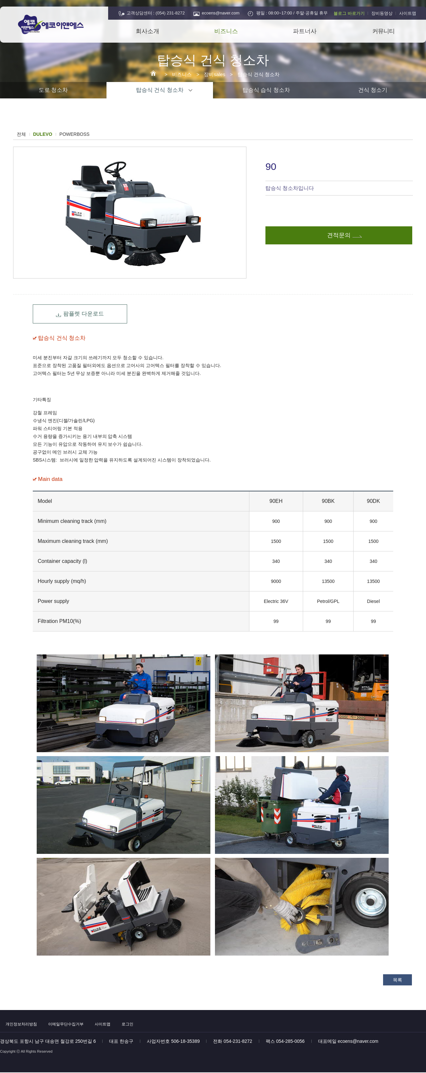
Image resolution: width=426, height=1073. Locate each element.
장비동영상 (382, 13)
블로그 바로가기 (349, 13)
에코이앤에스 (57, 25)
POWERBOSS (74, 134)
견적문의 (339, 235)
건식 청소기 (373, 90)
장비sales (214, 74)
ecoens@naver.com (221, 12)
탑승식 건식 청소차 (259, 74)
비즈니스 (226, 31)
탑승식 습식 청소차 (266, 90)
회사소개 (147, 31)
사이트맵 (407, 13)
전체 (21, 134)
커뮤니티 (383, 31)
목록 (397, 979)
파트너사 (305, 31)
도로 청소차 (53, 90)
